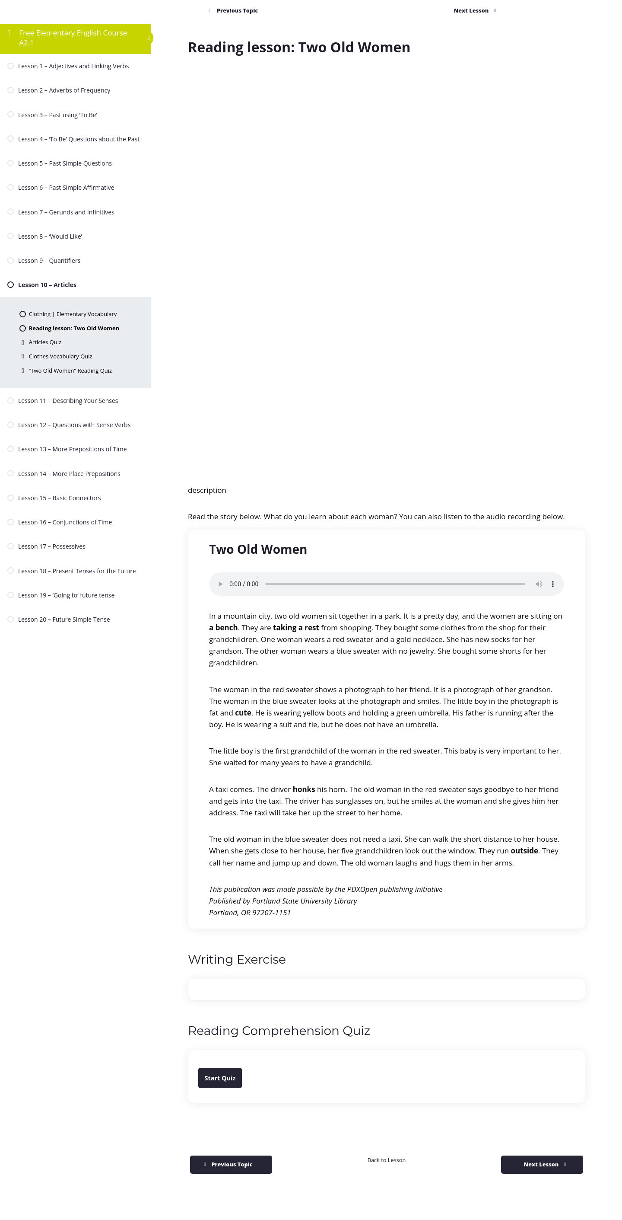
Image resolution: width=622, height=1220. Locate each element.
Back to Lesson (387, 1160)
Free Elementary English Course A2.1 (73, 38)
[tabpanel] (386, 594)
